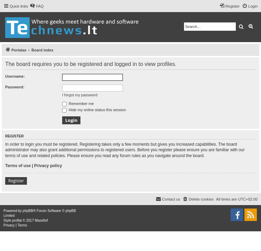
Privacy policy (48, 165)
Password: (15, 87)
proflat (17, 220)
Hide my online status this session (94, 110)
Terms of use (18, 165)
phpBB (28, 211)
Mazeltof (41, 220)
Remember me (78, 104)
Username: (15, 76)
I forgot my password (79, 95)
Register (16, 181)
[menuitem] (37, 6)
